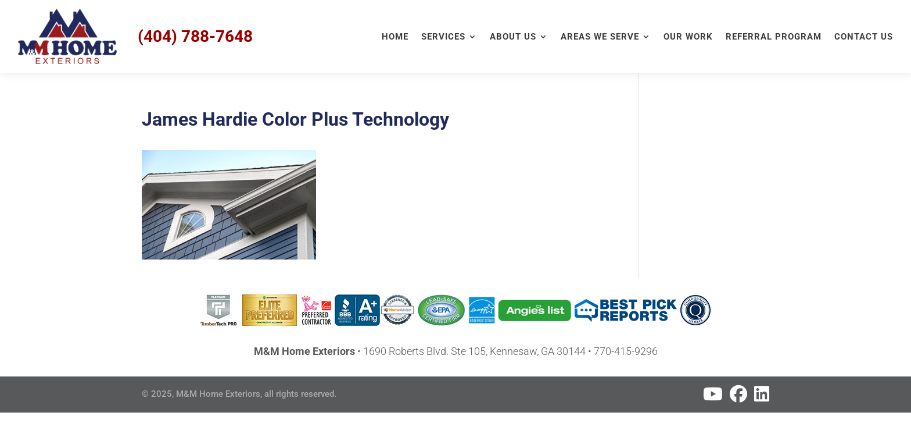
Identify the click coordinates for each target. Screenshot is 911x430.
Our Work (688, 37)
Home (395, 37)
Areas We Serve (600, 37)
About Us (513, 37)
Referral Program (774, 37)
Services (443, 37)
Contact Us (863, 37)
